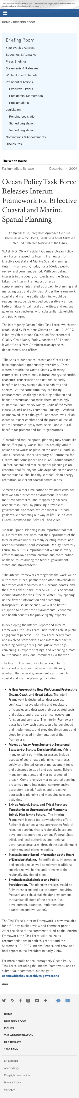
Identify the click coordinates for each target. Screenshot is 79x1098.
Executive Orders (21, 89)
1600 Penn (11, 1049)
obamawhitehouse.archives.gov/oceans (30, 976)
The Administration (18, 1035)
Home (6, 22)
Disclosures (14, 144)
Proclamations (19, 102)
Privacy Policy (12, 1082)
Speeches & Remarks (21, 54)
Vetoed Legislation (22, 130)
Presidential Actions (19, 82)
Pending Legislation (22, 116)
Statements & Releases (22, 68)
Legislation (13, 109)
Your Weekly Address (20, 47)
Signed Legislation (22, 123)
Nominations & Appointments (26, 137)
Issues (9, 1028)
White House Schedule (22, 75)
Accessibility (11, 1068)
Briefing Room (24, 22)
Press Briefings (16, 61)
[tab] (5, 13)
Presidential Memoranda (26, 96)
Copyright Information (17, 1075)
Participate (12, 1042)
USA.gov (9, 1089)
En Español (11, 1060)
